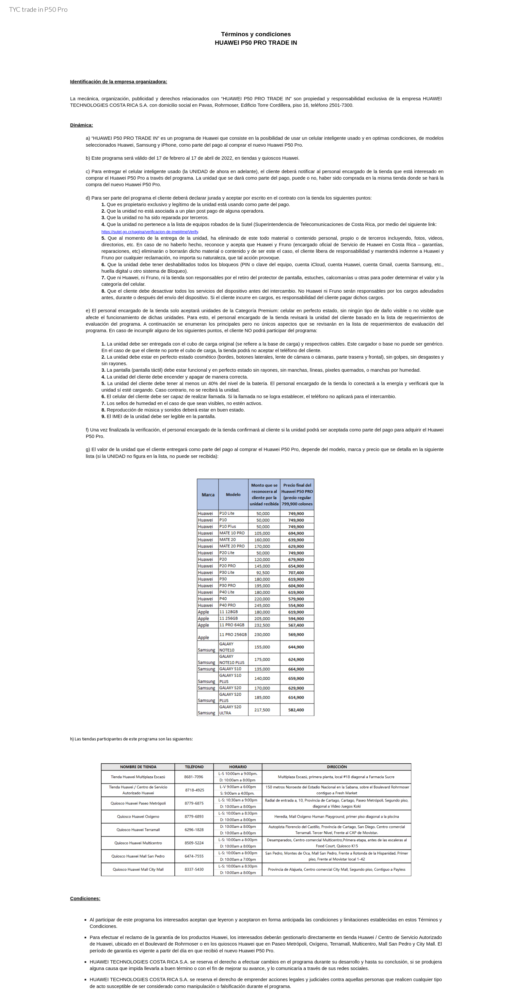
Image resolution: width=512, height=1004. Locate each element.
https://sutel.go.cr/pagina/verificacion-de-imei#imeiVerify (150, 232)
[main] (256, 38)
